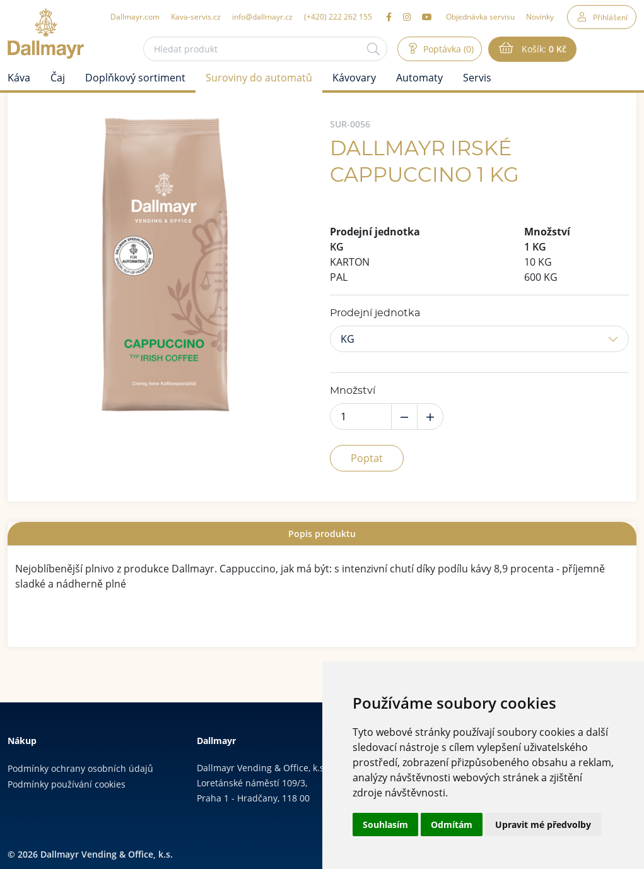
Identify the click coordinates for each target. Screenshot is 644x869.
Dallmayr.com (135, 16)
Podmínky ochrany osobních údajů (80, 768)
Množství (352, 391)
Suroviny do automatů (259, 78)
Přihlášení (610, 17)
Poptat (367, 458)
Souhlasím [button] (385, 825)
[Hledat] (373, 49)
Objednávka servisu (480, 16)
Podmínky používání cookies (67, 784)
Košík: (542, 49)
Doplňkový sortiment (135, 78)
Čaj (57, 78)
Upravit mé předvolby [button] (543, 825)
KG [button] (347, 339)
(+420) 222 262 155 (338, 16)
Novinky (540, 16)
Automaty (419, 78)
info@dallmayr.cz (262, 16)
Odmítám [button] (451, 825)
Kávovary (354, 78)
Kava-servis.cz (196, 16)
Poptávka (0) (447, 49)
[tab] (322, 533)
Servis (477, 78)
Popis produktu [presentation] (322, 534)
